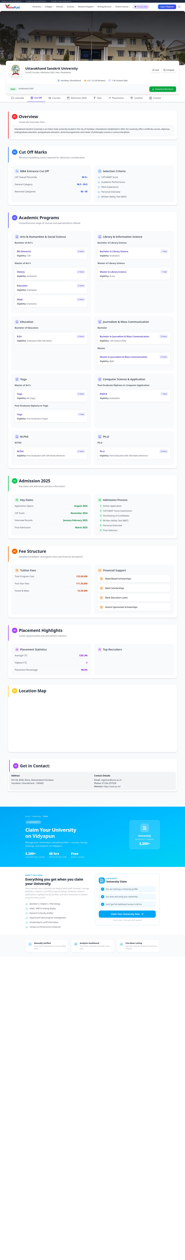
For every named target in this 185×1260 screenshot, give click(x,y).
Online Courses (123, 7)
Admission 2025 (77, 97)
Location (136, 97)
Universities (36, 816)
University (37, 7)
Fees (97, 97)
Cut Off (36, 97)
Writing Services (105, 7)
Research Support (87, 7)
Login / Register (167, 7)
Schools (60, 7)
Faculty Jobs (140, 6)
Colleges (49, 7)
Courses (71, 7)
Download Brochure (162, 89)
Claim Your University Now (127, 914)
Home (27, 816)
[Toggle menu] (179, 6)
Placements (116, 97)
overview (17, 97)
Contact (155, 97)
